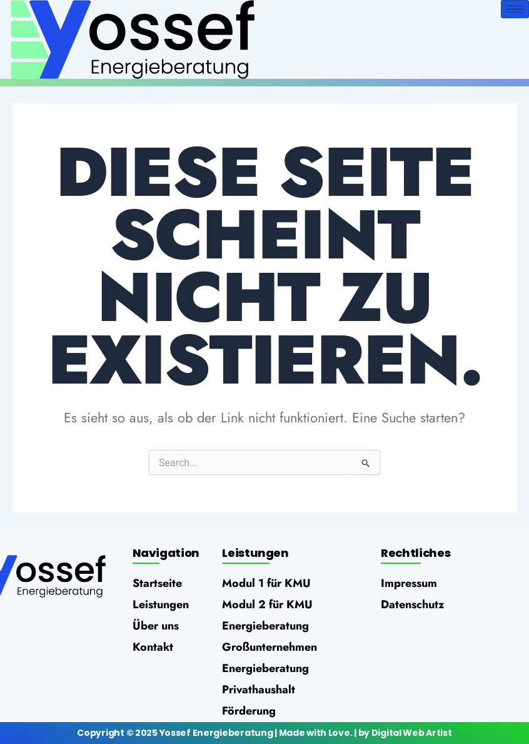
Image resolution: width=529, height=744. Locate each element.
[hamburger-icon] (515, 9)
